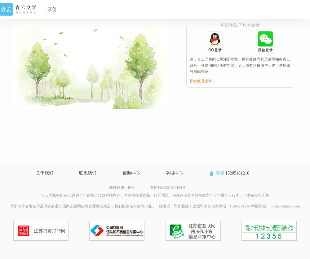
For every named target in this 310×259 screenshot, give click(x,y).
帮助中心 (131, 173)
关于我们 (44, 173)
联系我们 (87, 173)
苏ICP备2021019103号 (168, 187)
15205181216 (229, 173)
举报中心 (174, 173)
